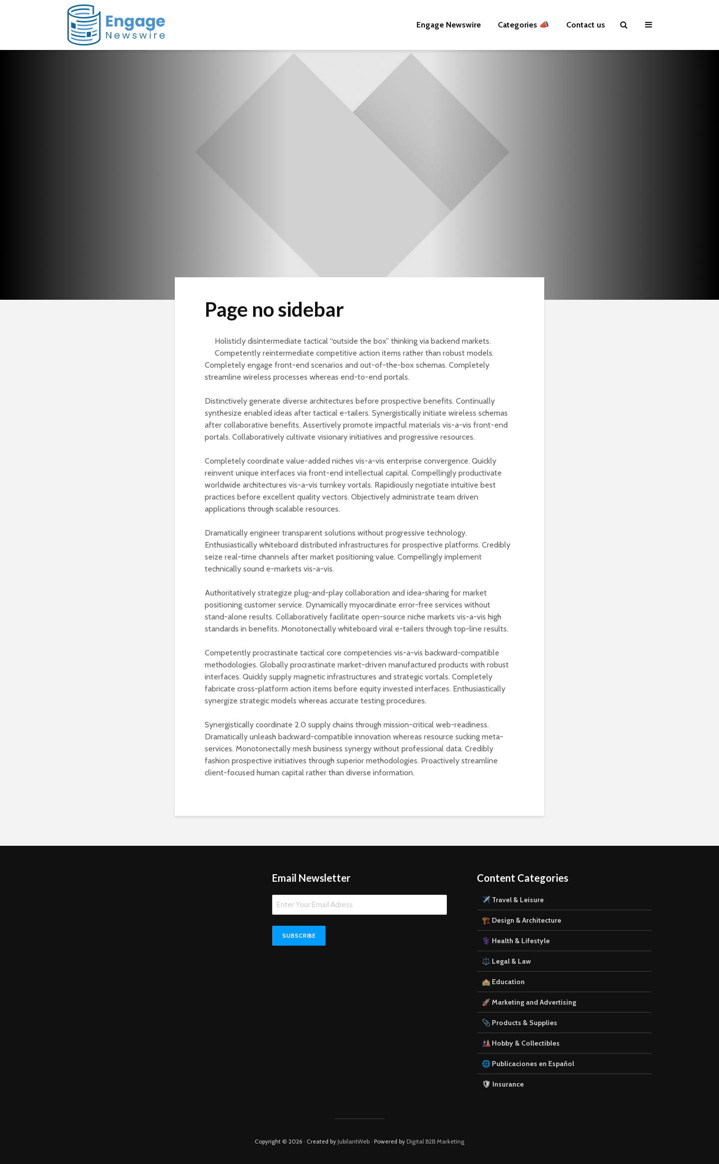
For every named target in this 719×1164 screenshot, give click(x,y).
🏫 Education (503, 981)
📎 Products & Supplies (519, 1022)
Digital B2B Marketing (435, 1141)
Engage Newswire (448, 24)
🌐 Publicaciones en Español (528, 1063)
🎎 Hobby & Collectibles (521, 1043)
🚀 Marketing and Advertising (529, 1002)
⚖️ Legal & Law (506, 961)
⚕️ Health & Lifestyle (516, 940)
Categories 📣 (523, 24)
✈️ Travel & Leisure (513, 899)
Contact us (585, 24)
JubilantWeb (353, 1141)
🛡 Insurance (503, 1084)
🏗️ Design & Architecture (521, 920)
